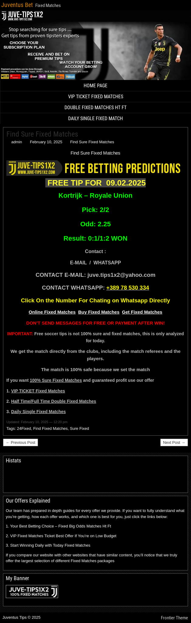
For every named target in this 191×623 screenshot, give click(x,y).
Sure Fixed (79, 428)
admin (16, 142)
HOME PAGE (95, 86)
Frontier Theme (174, 618)
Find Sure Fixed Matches (42, 134)
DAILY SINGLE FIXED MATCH (95, 118)
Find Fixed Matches (50, 428)
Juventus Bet (17, 5)
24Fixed (24, 428)
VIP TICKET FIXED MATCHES (95, 96)
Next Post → (174, 442)
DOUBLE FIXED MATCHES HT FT (95, 107)
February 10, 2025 (46, 142)
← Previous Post (20, 442)
